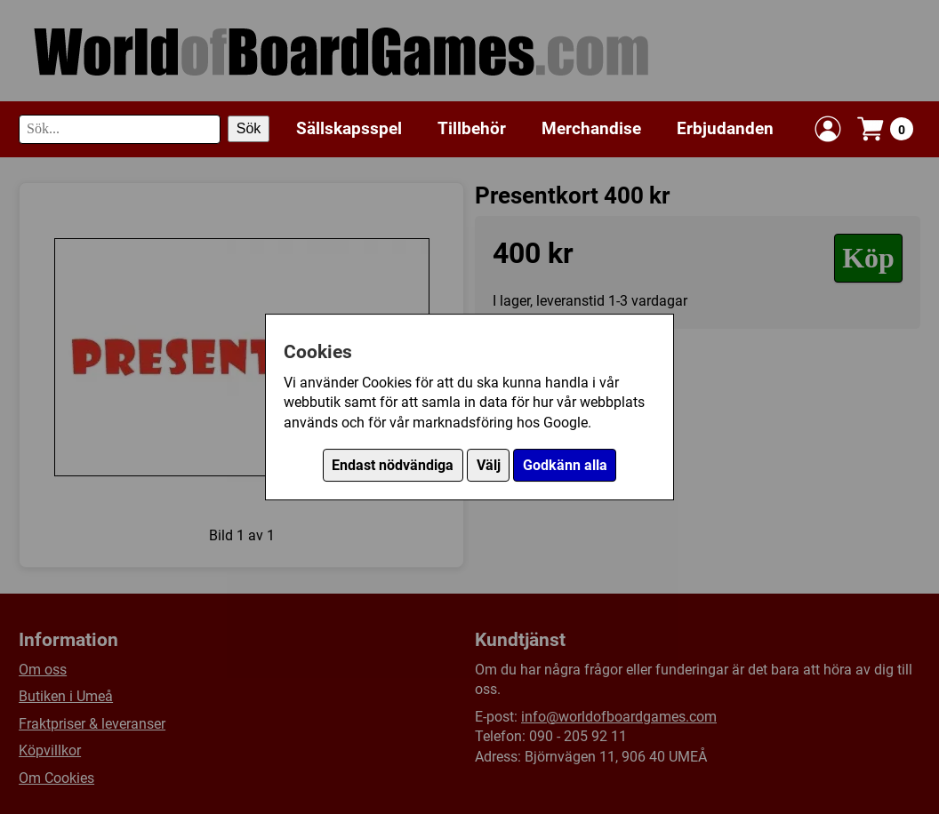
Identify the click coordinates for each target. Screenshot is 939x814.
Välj (489, 465)
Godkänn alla (565, 465)
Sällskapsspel (349, 128)
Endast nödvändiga (392, 465)
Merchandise (591, 128)
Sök (249, 128)
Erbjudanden (725, 128)
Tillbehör (471, 128)
